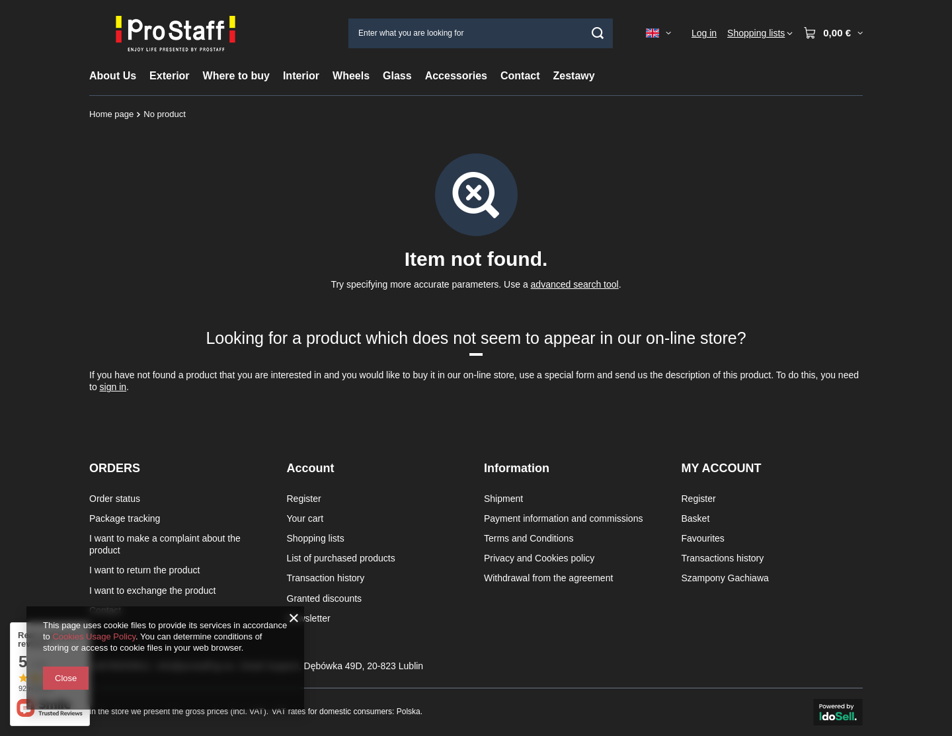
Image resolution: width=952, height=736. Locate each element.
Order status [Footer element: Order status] (114, 498)
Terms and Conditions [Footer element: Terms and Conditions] (528, 538)
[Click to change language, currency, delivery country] (658, 33)
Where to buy (236, 75)
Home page (111, 114)
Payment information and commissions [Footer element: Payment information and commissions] (563, 518)
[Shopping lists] (760, 33)
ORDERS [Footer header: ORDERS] (114, 468)
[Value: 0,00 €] (833, 33)
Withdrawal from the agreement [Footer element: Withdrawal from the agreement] (548, 578)
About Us (112, 75)
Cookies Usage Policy (93, 636)
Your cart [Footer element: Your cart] (305, 518)
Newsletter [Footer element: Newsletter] (309, 618)
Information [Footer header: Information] (516, 468)
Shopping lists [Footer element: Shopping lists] (315, 538)
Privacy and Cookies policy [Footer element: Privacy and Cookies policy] (539, 558)
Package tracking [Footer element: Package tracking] (124, 518)
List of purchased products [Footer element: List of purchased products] (341, 558)
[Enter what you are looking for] (480, 33)
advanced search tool (575, 284)
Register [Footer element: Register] (304, 498)
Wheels (351, 75)
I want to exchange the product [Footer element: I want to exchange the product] (152, 590)
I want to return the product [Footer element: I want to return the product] (144, 570)
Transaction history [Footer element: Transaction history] (326, 578)
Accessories (456, 75)
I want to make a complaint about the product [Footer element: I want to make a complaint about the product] (165, 544)
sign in (113, 387)
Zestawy (574, 75)
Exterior (169, 75)
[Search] (598, 33)
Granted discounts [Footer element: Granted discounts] (324, 598)
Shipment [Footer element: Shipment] (503, 498)
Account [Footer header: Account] (311, 468)
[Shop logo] (175, 33)
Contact (520, 75)
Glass (397, 75)
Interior (301, 75)
